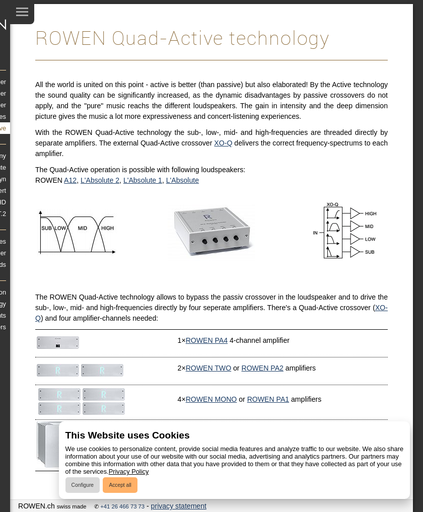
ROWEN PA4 (207, 340)
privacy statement (178, 506)
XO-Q (223, 143)
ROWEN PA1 (268, 399)
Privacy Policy (129, 471)
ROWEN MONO (211, 399)
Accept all (120, 485)
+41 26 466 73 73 (122, 506)
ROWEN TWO (208, 368)
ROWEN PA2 (262, 368)
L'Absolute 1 (142, 180)
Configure (83, 485)
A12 (70, 180)
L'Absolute (182, 180)
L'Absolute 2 (100, 180)
